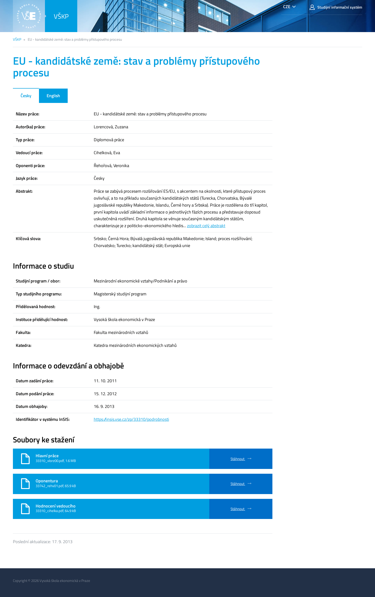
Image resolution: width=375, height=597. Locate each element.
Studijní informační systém (335, 7)
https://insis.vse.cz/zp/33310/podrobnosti (131, 419)
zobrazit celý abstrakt (206, 225)
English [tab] (53, 95)
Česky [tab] (26, 95)
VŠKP (61, 16)
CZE (286, 6)
